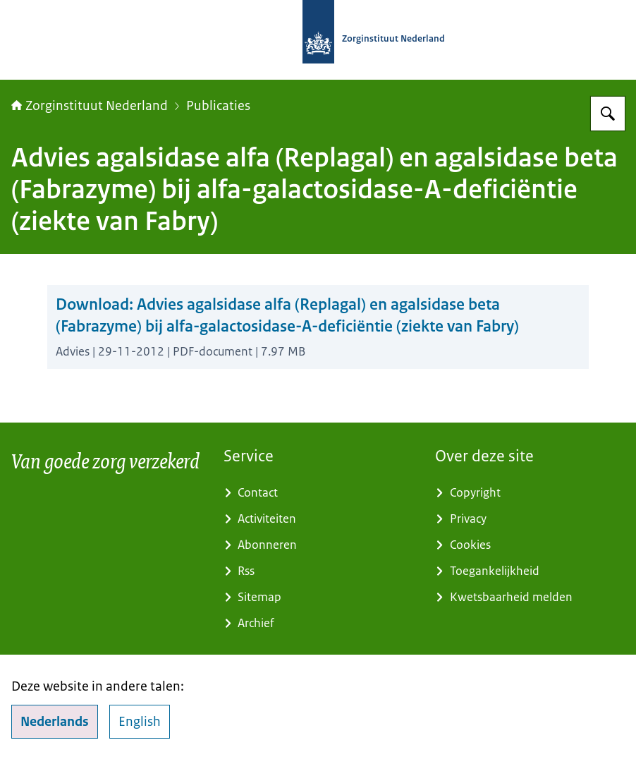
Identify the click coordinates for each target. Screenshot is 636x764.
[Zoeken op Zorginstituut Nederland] (608, 114)
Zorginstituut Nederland (89, 105)
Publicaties (218, 105)
